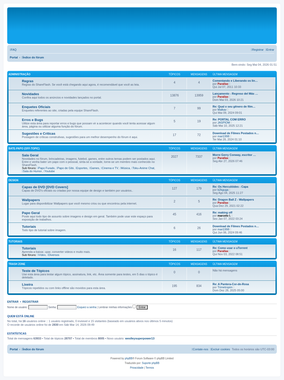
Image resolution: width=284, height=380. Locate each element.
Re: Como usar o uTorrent (230, 247)
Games (94, 168)
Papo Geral (31, 213)
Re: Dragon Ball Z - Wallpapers (233, 199)
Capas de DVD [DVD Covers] (45, 187)
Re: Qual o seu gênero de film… (234, 106)
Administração (19, 74)
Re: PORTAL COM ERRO (229, 119)
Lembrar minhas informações (117, 307)
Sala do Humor (32, 171)
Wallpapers (31, 200)
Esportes (81, 168)
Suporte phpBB (151, 363)
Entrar (13, 301)
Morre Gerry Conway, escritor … (234, 154)
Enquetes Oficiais (36, 107)
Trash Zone (17, 264)
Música (125, 168)
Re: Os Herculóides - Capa (230, 186)
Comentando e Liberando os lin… (235, 80)
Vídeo (41, 254)
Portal (14, 57)
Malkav (222, 109)
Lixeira (27, 284)
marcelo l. (224, 215)
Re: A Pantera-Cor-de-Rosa (231, 284)
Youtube (49, 171)
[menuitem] (13, 50)
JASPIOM (224, 122)
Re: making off (222, 212)
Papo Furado (46, 168)
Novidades (30, 94)
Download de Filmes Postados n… (236, 133)
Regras (28, 81)
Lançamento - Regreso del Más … (235, 93)
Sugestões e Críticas (38, 133)
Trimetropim (225, 287)
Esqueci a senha (86, 307)
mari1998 (223, 136)
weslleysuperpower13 (140, 338)
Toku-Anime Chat (142, 168)
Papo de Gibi (65, 168)
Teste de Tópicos (35, 271)
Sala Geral (30, 155)
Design (13, 180)
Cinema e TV (109, 168)
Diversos (53, 254)
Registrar (30, 301)
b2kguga (223, 189)
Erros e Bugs (32, 120)
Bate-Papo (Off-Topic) (24, 148)
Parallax (223, 83)
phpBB (128, 358)
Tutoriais (29, 227)
